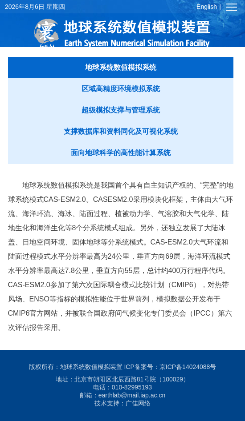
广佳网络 (138, 403)
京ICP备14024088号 (187, 366)
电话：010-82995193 (122, 387)
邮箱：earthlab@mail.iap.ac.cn (122, 395)
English (206, 6)
